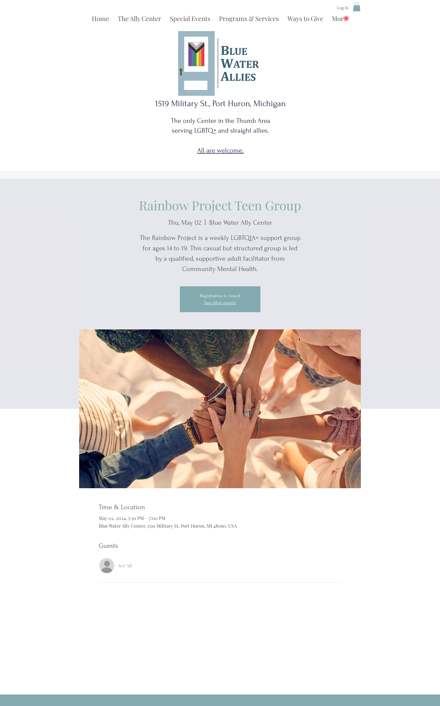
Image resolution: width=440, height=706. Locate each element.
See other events (220, 302)
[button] (357, 6)
